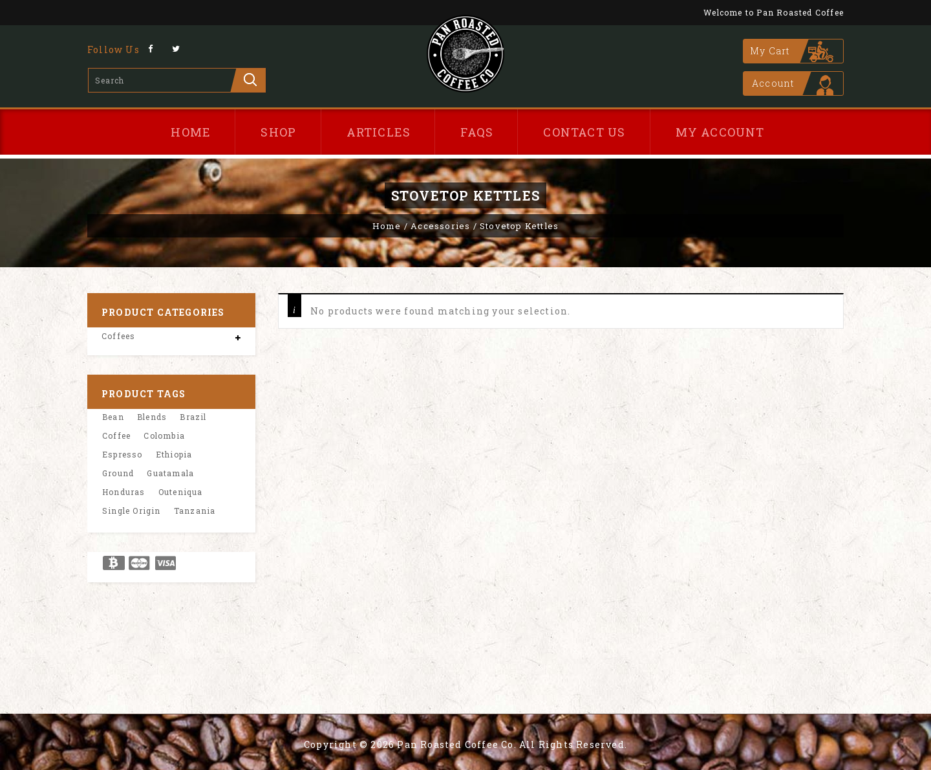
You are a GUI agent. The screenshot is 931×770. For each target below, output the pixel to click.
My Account (720, 132)
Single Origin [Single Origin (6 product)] (131, 510)
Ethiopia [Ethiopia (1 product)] (174, 454)
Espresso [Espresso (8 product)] (122, 454)
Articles (379, 132)
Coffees (118, 336)
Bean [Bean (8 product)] (113, 417)
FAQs (476, 132)
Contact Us (584, 132)
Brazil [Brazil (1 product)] (193, 417)
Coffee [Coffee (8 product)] (116, 435)
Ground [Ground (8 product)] (118, 473)
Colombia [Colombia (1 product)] (164, 435)
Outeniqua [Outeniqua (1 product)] (180, 492)
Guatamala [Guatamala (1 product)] (170, 473)
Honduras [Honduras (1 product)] (123, 492)
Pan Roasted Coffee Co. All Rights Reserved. (512, 744)
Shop (278, 132)
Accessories (440, 226)
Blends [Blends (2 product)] (152, 417)
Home (191, 132)
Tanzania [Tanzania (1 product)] (195, 510)
